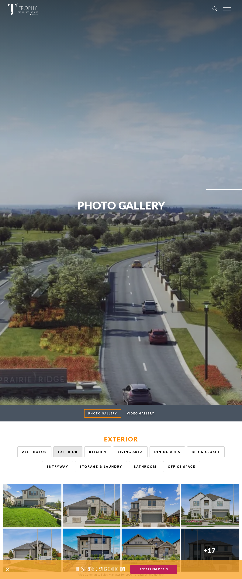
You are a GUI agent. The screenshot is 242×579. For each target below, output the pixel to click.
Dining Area (167, 452)
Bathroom (145, 466)
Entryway (57, 466)
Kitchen (97, 452)
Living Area (130, 452)
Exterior (68, 452)
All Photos (34, 452)
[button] (7, 569)
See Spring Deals (154, 569)
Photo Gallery (102, 413)
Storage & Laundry (101, 466)
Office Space (181, 466)
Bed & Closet (206, 452)
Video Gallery (140, 413)
